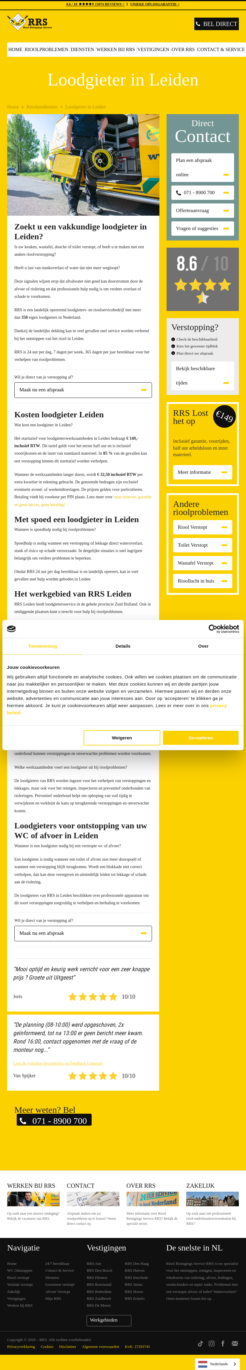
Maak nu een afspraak (41, 390)
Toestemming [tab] (42, 646)
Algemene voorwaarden (100, 1346)
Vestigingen (153, 49)
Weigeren (122, 737)
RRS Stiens (134, 1284)
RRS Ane (94, 1263)
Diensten (82, 49)
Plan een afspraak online (194, 167)
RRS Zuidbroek (99, 1298)
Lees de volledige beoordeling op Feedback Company (58, 1063)
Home (15, 49)
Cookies (47, 1346)
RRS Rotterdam (99, 1291)
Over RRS (183, 49)
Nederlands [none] (213, 1364)
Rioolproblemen (46, 49)
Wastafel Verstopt (196, 563)
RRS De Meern (98, 1305)
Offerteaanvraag (192, 210)
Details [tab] (123, 646)
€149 (224, 416)
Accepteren (201, 737)
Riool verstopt (18, 1277)
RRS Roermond (99, 1284)
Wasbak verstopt (20, 1284)
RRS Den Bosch (99, 1270)
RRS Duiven (134, 1270)
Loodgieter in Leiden (85, 106)
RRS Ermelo (134, 1298)
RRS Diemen (97, 1277)
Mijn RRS (53, 1298)
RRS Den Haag (137, 1263)
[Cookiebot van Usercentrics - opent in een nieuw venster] (213, 628)
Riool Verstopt (192, 527)
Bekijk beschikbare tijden (195, 376)
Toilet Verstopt (193, 545)
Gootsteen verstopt (60, 1284)
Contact (81, 1185)
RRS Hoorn (134, 1291)
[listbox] (217, 1364)
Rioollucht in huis (196, 581)
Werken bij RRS (115, 49)
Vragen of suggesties (197, 228)
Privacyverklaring (21, 1346)
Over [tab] (203, 646)
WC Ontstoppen (19, 1270)
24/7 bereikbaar (57, 1263)
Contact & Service (59, 1270)
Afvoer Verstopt (57, 1291)
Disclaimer (67, 1346)
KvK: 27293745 (137, 1346)
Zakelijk (200, 1185)
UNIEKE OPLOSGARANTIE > (155, 4)
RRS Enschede (136, 1277)
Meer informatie (194, 472)
